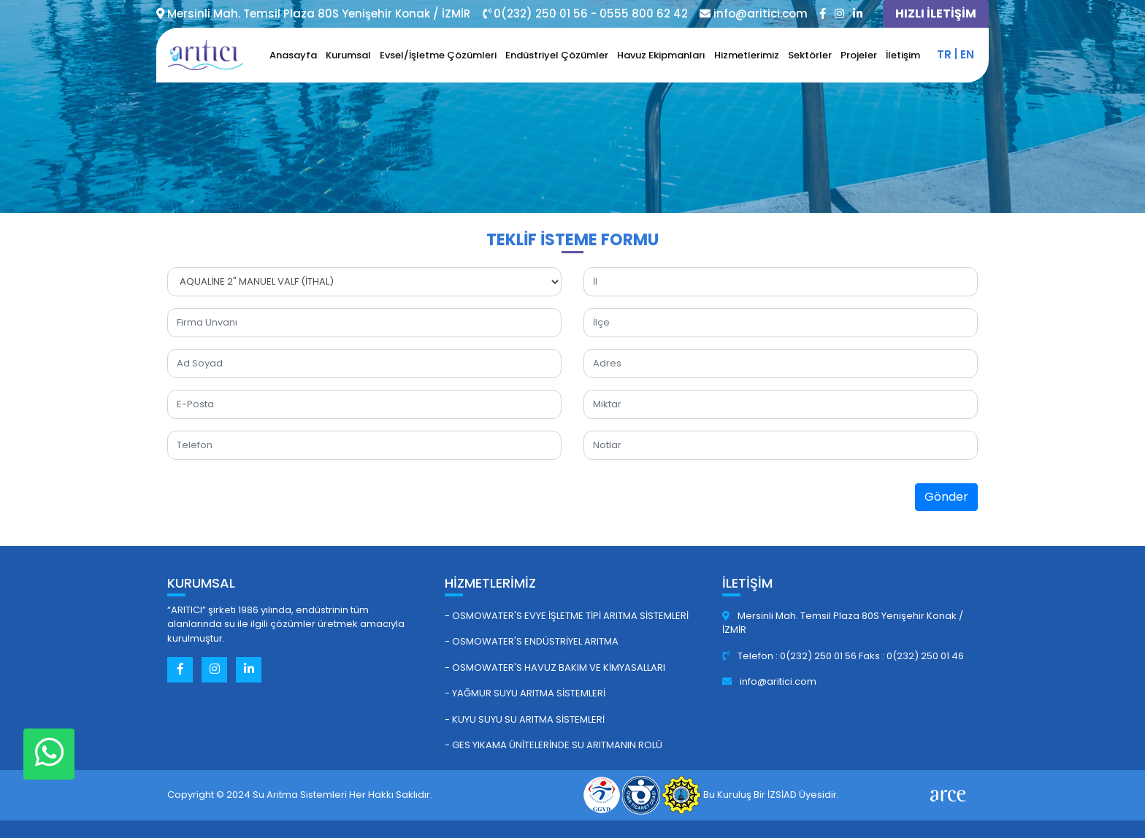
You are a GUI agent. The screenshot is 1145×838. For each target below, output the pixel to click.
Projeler (858, 55)
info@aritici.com (769, 681)
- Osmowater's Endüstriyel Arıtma (532, 641)
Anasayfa (293, 55)
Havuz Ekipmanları (661, 55)
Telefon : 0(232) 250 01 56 (790, 656)
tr (944, 54)
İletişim (903, 55)
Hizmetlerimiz (746, 55)
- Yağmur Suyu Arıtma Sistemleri (525, 693)
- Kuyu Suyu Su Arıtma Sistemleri (525, 719)
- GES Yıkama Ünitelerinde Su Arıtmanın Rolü (553, 745)
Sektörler (810, 55)
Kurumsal (348, 55)
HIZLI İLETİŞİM (935, 13)
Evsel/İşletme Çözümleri (438, 55)
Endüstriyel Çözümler (556, 55)
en (967, 54)
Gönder (946, 496)
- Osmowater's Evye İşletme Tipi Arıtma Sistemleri (567, 616)
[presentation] (694, 500)
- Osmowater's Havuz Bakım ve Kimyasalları (555, 667)
